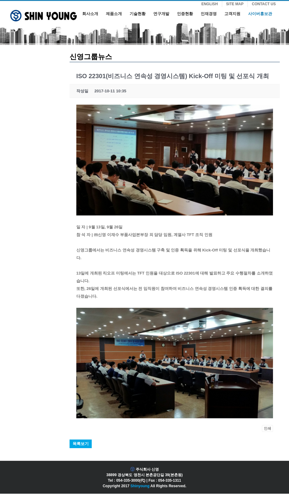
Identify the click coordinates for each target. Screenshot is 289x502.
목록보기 (81, 443)
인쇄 (267, 428)
